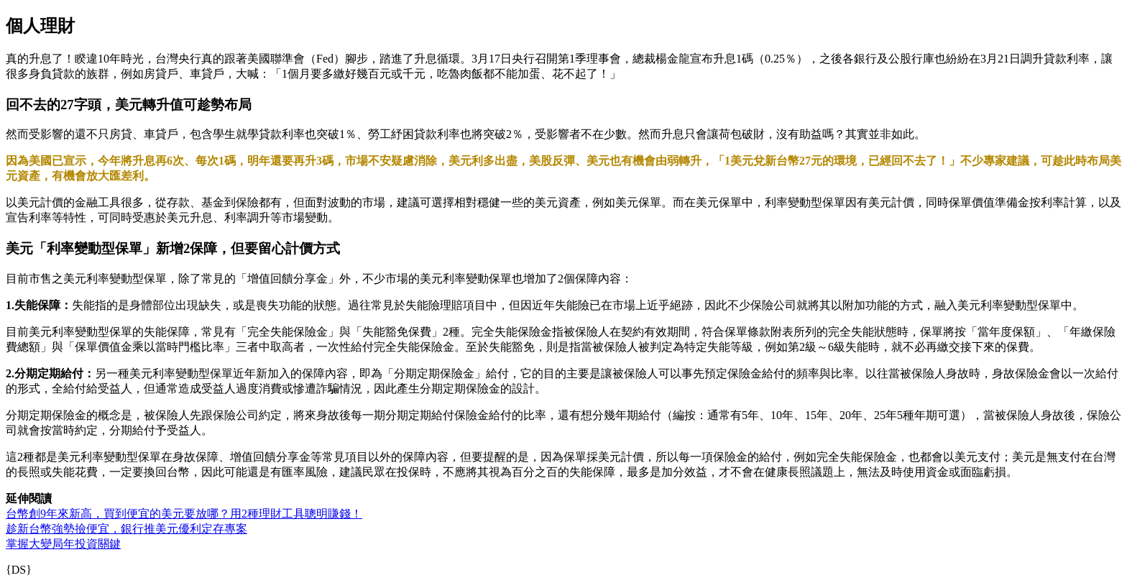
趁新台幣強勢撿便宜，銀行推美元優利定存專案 (126, 529)
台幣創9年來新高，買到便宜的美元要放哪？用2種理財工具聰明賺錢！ (184, 513)
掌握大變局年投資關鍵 (63, 544)
